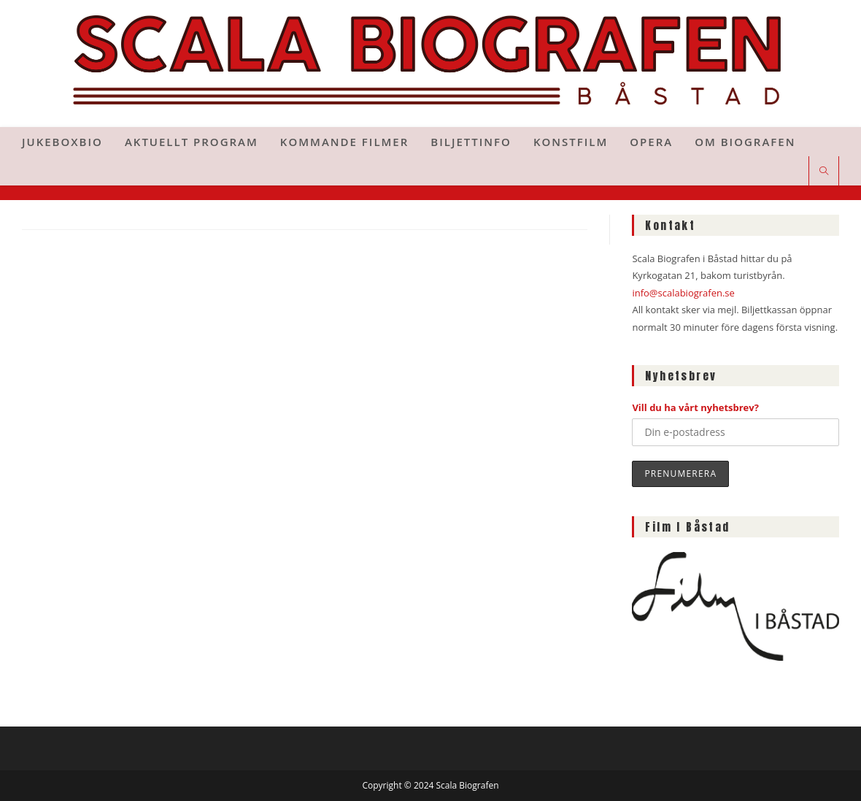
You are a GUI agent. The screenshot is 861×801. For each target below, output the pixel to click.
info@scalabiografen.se (683, 292)
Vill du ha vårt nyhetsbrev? (695, 407)
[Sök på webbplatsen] (824, 172)
